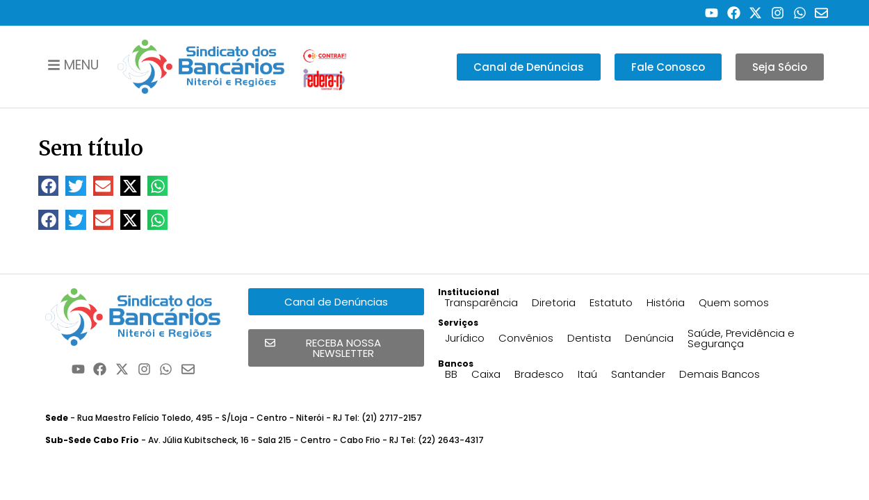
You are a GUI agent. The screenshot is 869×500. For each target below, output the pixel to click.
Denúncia (649, 338)
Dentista (589, 338)
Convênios (525, 338)
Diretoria (554, 302)
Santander (638, 374)
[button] (48, 186)
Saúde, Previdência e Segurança (741, 338)
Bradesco (539, 374)
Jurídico (465, 338)
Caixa (486, 374)
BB (451, 374)
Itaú (587, 374)
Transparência (481, 302)
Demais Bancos (719, 374)
